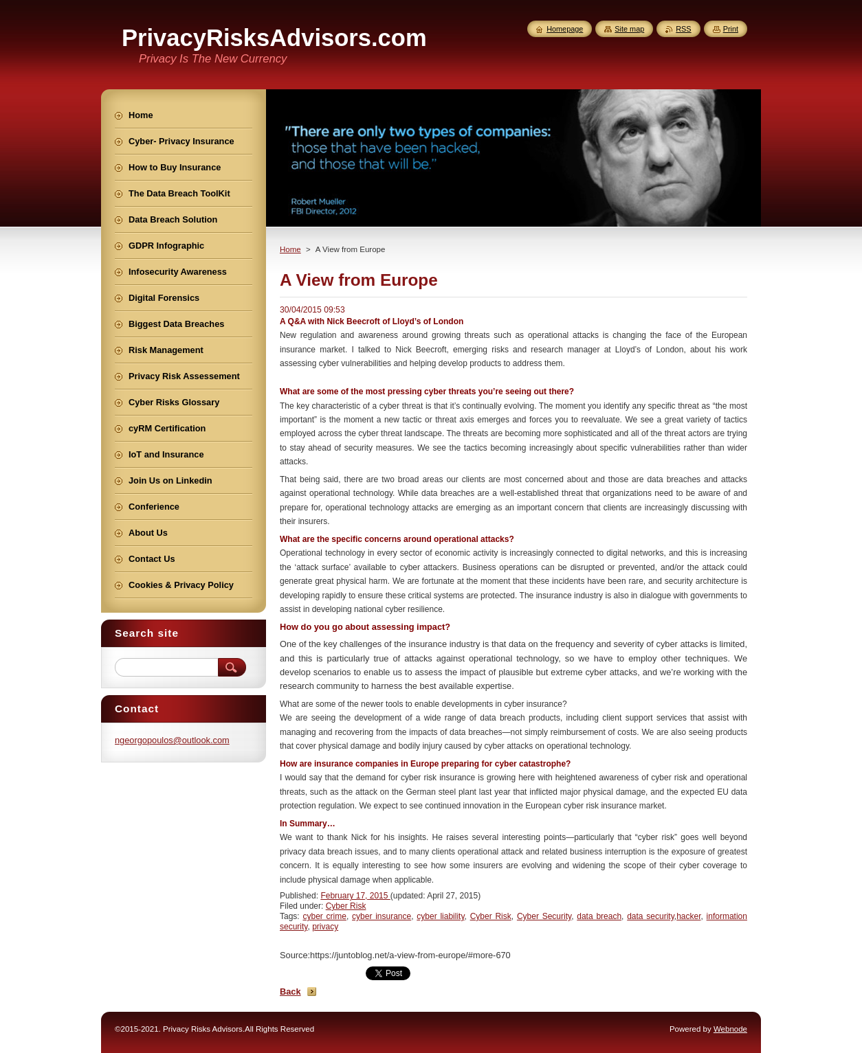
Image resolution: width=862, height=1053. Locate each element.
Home (290, 249)
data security (650, 916)
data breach (599, 916)
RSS (683, 29)
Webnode (730, 1029)
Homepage (564, 29)
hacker (688, 916)
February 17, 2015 (355, 896)
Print (730, 29)
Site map (629, 29)
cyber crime (324, 916)
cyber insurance (381, 916)
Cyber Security (544, 916)
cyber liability (440, 916)
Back (290, 991)
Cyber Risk (346, 906)
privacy (325, 926)
